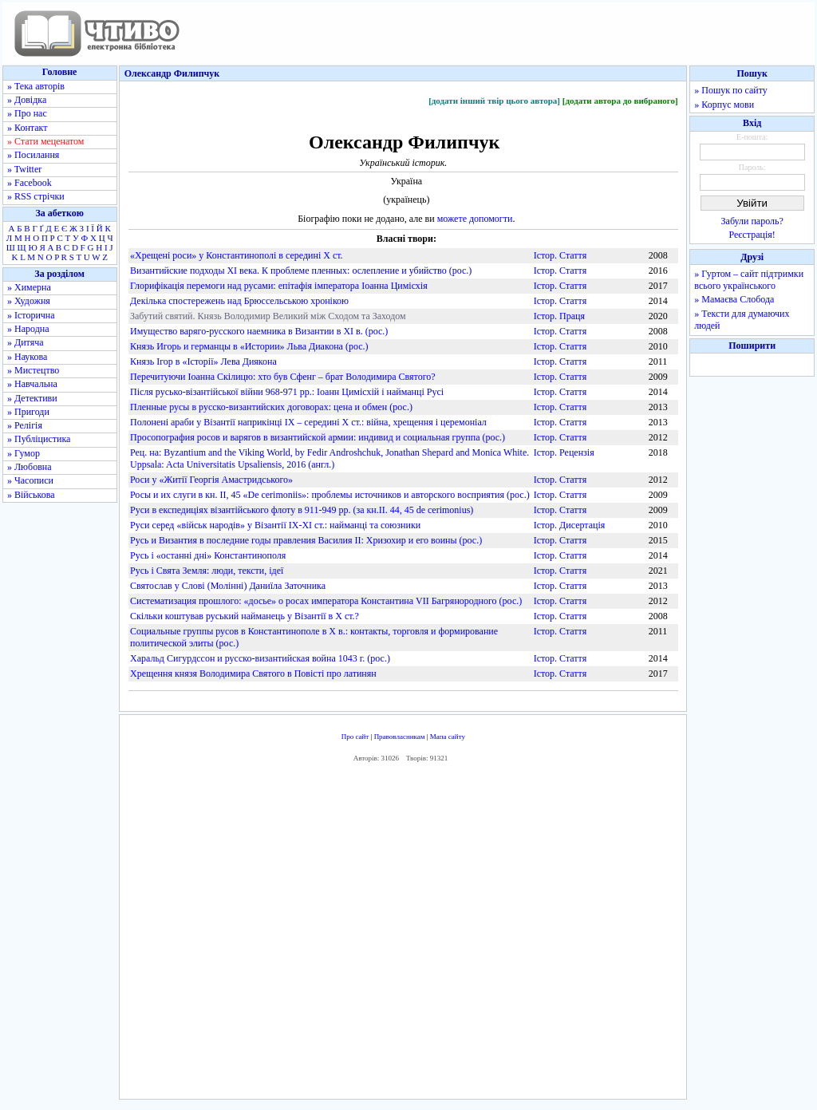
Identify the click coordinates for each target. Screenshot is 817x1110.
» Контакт (27, 127)
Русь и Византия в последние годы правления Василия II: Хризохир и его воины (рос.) (306, 540)
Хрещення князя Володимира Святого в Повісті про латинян (253, 673)
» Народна (28, 328)
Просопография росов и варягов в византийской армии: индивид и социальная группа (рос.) (317, 437)
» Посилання (33, 154)
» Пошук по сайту (730, 90)
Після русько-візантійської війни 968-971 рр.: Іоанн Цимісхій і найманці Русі (287, 391)
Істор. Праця (559, 316)
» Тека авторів (36, 86)
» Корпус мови (724, 104)
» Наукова (27, 356)
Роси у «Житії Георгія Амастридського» (211, 479)
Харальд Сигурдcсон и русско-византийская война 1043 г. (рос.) (260, 658)
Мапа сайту (447, 737)
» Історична (31, 315)
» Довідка (26, 99)
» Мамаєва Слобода (734, 299)
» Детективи (32, 398)
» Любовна (29, 466)
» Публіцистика (38, 438)
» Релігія (24, 425)
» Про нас (27, 113)
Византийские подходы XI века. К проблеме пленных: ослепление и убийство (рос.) (301, 270)
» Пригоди (28, 411)
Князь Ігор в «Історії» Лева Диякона (203, 361)
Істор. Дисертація (570, 525)
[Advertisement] (403, 934)
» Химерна (29, 287)
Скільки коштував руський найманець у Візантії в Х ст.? (244, 616)
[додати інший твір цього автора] (494, 100)
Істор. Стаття (560, 255)
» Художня (28, 300)
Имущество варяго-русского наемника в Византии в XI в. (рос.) (259, 331)
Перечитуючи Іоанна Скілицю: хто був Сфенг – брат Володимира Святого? (283, 376)
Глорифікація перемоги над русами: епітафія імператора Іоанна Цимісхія (279, 285)
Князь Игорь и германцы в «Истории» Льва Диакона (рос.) (249, 346)
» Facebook (29, 182)
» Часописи (30, 480)
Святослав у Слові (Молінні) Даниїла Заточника (228, 585)
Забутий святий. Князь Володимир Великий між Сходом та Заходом (268, 316)
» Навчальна (32, 383)
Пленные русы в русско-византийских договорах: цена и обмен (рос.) (271, 407)
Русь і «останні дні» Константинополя (208, 555)
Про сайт (355, 737)
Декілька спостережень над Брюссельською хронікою (239, 300)
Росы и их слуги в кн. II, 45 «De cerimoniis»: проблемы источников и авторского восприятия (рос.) (330, 494)
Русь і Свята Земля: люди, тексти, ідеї (206, 570)
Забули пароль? (752, 221)
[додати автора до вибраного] (620, 100)
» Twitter (24, 169)
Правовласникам (399, 737)
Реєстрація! (752, 234)
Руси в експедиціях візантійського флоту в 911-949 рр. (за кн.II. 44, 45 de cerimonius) (301, 509)
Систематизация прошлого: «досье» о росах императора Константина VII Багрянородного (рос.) (326, 600)
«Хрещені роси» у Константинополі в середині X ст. (236, 255)
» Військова (31, 494)
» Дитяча (25, 342)
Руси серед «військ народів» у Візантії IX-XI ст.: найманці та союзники (275, 525)
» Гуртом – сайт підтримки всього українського (748, 279)
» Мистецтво (33, 370)
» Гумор (23, 453)
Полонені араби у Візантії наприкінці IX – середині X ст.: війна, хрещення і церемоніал (308, 422)
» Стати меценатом (45, 141)
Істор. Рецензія (564, 452)
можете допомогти (475, 218)
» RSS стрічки (36, 196)
